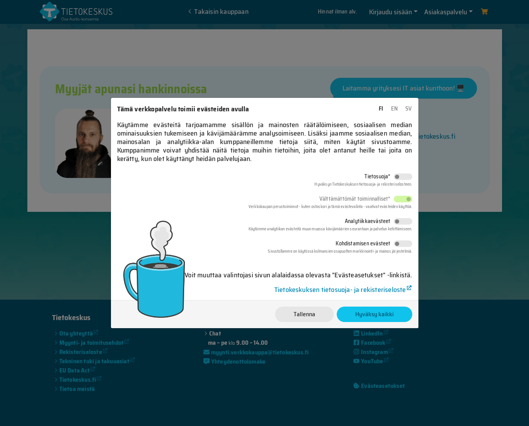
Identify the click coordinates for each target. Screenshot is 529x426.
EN (394, 108)
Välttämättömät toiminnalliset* (355, 199)
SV (408, 108)
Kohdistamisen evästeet (363, 243)
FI (381, 108)
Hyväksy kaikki (374, 314)
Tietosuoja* (377, 176)
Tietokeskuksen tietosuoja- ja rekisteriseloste (340, 289)
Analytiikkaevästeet (368, 221)
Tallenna (304, 314)
